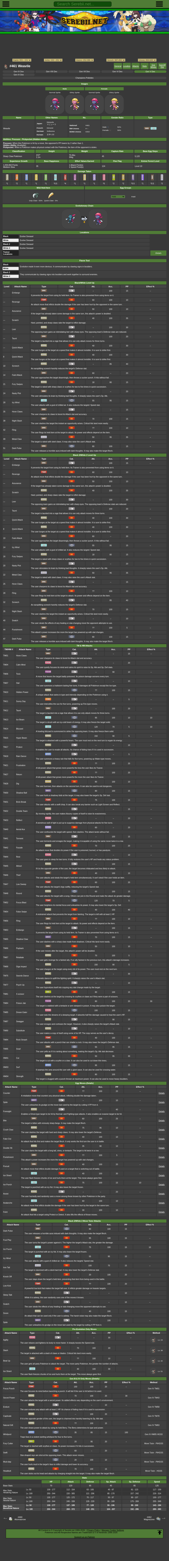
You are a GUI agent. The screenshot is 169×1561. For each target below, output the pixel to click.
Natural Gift (8, 1425)
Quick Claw (49, 199)
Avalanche (7, 1203)
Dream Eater (21, 1012)
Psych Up (20, 985)
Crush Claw (8, 1130)
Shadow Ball (21, 793)
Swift (5, 1453)
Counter (6, 1093)
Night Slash (17, 421)
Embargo (16, 293)
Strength (19, 1076)
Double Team (21, 811)
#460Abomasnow (20, 1518)
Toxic (18, 674)
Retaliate (20, 957)
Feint (5, 1212)
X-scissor (20, 994)
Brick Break (21, 802)
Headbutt (7, 1471)
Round (19, 893)
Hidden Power (22, 692)
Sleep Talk (7, 1295)
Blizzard (19, 729)
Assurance (16, 311)
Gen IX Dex (19, 72)
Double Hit (7, 1148)
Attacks (135, 66)
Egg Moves (153, 66)
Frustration (20, 765)
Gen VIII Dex (51, 72)
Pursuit (6, 1166)
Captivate (7, 1416)
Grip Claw (34, 199)
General (117, 66)
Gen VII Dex (84, 72)
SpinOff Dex (162, 66)
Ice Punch (7, 1185)
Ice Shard (7, 1175)
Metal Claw (17, 439)
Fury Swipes (17, 384)
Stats (144, 66)
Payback (20, 948)
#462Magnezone (149, 1518)
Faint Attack (17, 375)
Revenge (16, 302)
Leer (14, 329)
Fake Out (7, 1139)
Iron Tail (6, 1267)
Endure (6, 1407)
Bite (5, 1121)
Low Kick (7, 1286)
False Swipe (21, 912)
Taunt (14, 338)
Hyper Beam (21, 738)
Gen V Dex (150, 72)
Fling (14, 430)
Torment (19, 839)
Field (133, 197)
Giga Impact (21, 967)
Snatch (15, 621)
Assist (5, 1194)
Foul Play (7, 1240)
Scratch (15, 320)
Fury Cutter (8, 1443)
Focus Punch (9, 1389)
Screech (15, 366)
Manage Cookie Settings (113, 1530)
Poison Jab (21, 1003)
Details (158, 253)
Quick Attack (17, 348)
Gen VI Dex (117, 72)
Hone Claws (17, 412)
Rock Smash (21, 1040)
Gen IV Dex (19, 75)
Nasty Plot (16, 393)
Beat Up (6, 1361)
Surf (18, 1067)
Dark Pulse (16, 448)
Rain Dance (21, 756)
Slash (5, 1350)
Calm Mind (20, 665)
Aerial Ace (20, 829)
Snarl (18, 1049)
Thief (18, 875)
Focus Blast (21, 903)
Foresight (7, 1111)
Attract (19, 866)
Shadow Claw (22, 939)
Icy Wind (15, 402)
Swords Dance (22, 976)
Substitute (20, 1031)
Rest (18, 857)
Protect (19, 747)
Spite (5, 1102)
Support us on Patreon (84, 1537)
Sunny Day (21, 701)
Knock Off (7, 1277)
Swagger (20, 1021)
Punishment (17, 630)
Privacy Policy (93, 1530)
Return (19, 775)
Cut (17, 1058)
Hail (17, 683)
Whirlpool (7, 1434)
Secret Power (9, 1398)
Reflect (19, 820)
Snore (5, 1313)
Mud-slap (7, 1462)
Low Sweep (21, 884)
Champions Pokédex (84, 78)
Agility (5, 1340)
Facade (19, 848)
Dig (17, 784)
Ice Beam (20, 720)
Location (126, 66)
